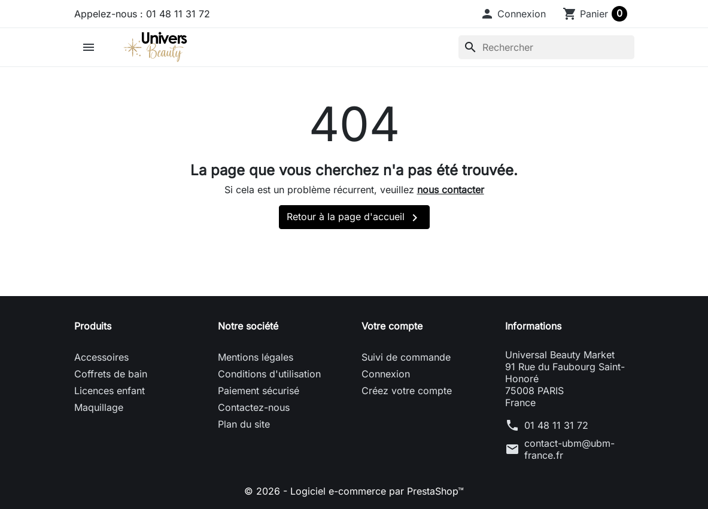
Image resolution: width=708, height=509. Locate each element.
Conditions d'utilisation (269, 374)
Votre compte (392, 326)
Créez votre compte (406, 391)
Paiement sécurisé (258, 391)
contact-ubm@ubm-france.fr (569, 449)
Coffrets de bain (110, 374)
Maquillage (98, 407)
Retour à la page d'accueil (354, 218)
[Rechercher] (546, 47)
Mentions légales (255, 357)
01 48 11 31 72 (556, 425)
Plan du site (244, 424)
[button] (513, 14)
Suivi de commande (406, 357)
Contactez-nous (254, 407)
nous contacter (450, 190)
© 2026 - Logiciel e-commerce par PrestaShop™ (354, 491)
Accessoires (101, 357)
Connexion (385, 374)
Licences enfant (109, 391)
